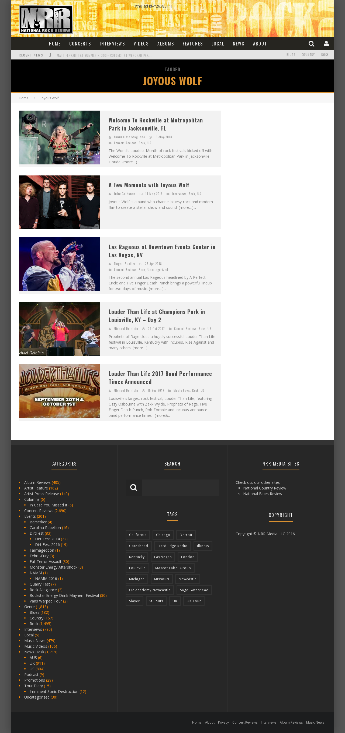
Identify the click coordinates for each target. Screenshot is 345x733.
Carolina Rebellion (45, 527)
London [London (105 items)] (188, 557)
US (149, 143)
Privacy (223, 722)
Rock (325, 55)
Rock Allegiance (43, 589)
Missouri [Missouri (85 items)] (161, 579)
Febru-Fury (39, 555)
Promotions (34, 680)
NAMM (36, 572)
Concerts (80, 43)
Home (55, 43)
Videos (141, 43)
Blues (291, 55)
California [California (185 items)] (138, 535)
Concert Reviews (125, 143)
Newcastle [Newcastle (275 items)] (188, 579)
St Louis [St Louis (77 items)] (156, 601)
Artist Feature (36, 488)
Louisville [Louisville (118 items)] (137, 568)
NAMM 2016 (46, 578)
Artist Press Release (41, 493)
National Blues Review (262, 493)
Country (308, 55)
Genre (29, 606)
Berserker (38, 521)
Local (218, 43)
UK (32, 663)
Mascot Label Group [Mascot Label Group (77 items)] (173, 568)
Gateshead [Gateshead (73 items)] (138, 546)
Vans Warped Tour (46, 601)
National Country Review (264, 488)
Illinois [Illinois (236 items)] (203, 546)
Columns (32, 499)
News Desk (34, 651)
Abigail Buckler (125, 264)
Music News (182, 390)
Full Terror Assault (45, 561)
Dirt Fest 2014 (47, 538)
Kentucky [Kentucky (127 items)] (137, 557)
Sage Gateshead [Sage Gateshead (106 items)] (194, 590)
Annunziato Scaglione (129, 137)
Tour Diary (33, 685)
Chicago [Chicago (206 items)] (163, 535)
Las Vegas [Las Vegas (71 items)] (163, 557)
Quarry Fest (40, 584)
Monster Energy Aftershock (53, 567)
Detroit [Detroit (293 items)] (186, 535)
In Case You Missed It (48, 505)
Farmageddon (42, 550)
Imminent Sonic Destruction (54, 691)
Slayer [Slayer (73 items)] (134, 601)
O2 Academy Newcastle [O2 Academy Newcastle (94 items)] (150, 590)
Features (193, 43)
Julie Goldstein (125, 194)
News (238, 43)
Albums (165, 43)
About (260, 43)
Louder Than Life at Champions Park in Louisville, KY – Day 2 (157, 316)
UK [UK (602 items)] (174, 601)
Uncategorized (157, 269)
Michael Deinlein (126, 328)
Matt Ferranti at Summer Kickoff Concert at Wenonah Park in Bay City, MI (115, 55)
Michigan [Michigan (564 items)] (137, 579)
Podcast (31, 674)
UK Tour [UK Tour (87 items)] (194, 601)
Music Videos (35, 646)
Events (30, 516)
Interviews (112, 43)
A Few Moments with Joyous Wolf (149, 185)
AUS (33, 657)
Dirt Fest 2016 (47, 544)
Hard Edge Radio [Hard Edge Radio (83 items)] (173, 546)
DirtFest (37, 533)
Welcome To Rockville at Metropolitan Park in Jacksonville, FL (156, 124)
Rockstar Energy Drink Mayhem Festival (64, 595)
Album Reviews (37, 482)
